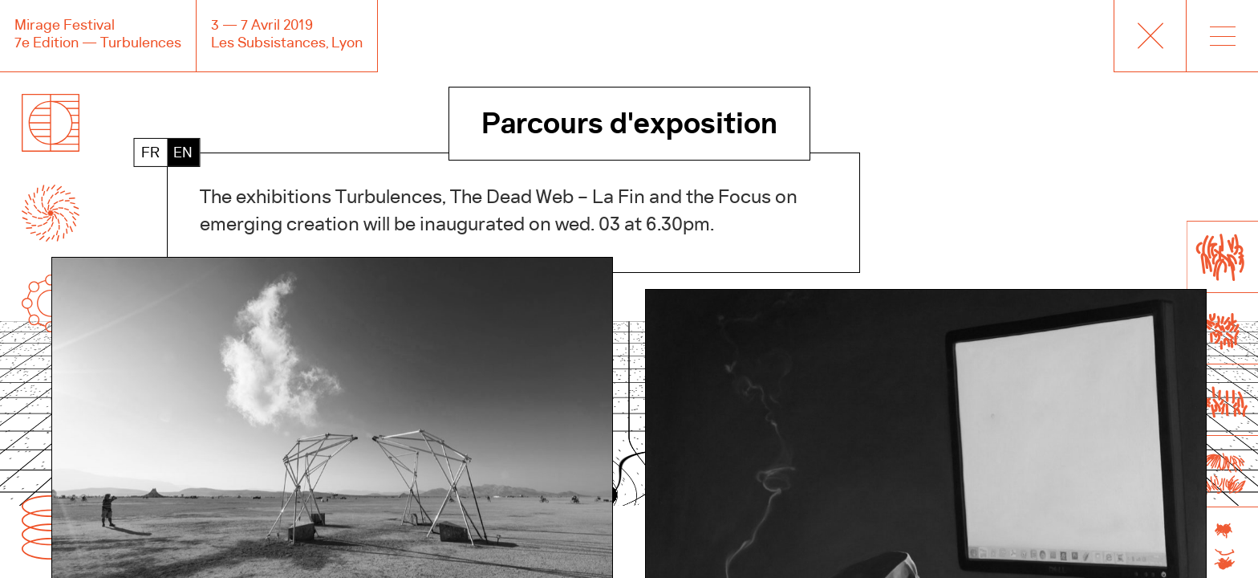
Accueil (1150, 36)
